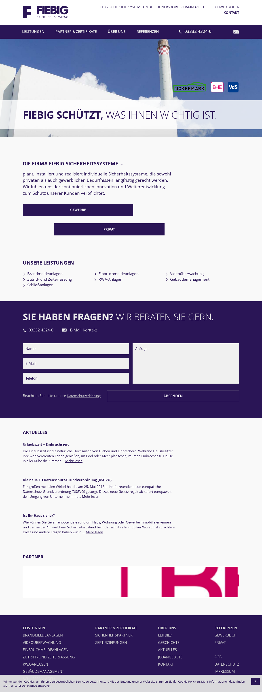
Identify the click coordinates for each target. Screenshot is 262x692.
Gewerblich (225, 579)
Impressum (224, 615)
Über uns (117, 32)
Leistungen (33, 32)
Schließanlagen (43, 269)
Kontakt (231, 13)
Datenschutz (226, 607)
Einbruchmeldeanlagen (123, 255)
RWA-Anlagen (114, 262)
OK (255, 681)
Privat (131, 211)
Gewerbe (56, 211)
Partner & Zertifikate (76, 32)
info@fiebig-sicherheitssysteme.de (55, 671)
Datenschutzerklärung (36, 685)
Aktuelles (36, 417)
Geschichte (169, 586)
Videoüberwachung (191, 255)
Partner (34, 500)
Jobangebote (170, 600)
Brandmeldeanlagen (49, 255)
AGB (218, 600)
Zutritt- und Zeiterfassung (54, 262)
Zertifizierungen (111, 586)
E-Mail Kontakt (93, 315)
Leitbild (165, 579)
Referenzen (148, 32)
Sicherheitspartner (114, 579)
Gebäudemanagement (194, 262)
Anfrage (186, 349)
